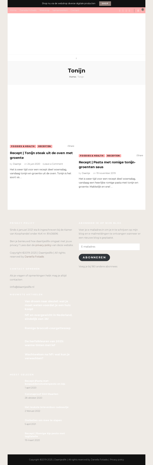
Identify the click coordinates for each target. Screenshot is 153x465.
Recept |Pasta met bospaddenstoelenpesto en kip (45, 382)
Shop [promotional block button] (105, 3)
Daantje (17, 164)
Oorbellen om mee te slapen (43, 420)
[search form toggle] (138, 10)
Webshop (44, 10)
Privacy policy (117, 459)
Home (13, 10)
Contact (75, 10)
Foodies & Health (23, 146)
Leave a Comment (53, 164)
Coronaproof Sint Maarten (41, 394)
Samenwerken (60, 10)
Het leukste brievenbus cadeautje (47, 407)
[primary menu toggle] (76, 58)
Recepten (44, 146)
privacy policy (43, 245)
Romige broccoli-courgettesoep (48, 328)
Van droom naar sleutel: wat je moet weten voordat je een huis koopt (48, 305)
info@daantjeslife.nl (22, 287)
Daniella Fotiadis (28, 10)
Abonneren (94, 257)
